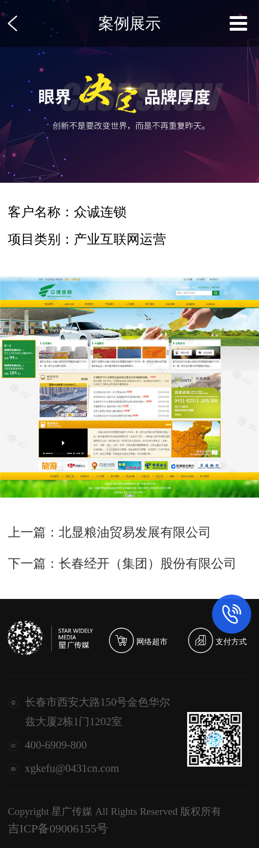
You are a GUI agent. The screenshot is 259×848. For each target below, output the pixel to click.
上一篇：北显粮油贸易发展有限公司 (109, 532)
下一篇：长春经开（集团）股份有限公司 (122, 564)
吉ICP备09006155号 (58, 828)
